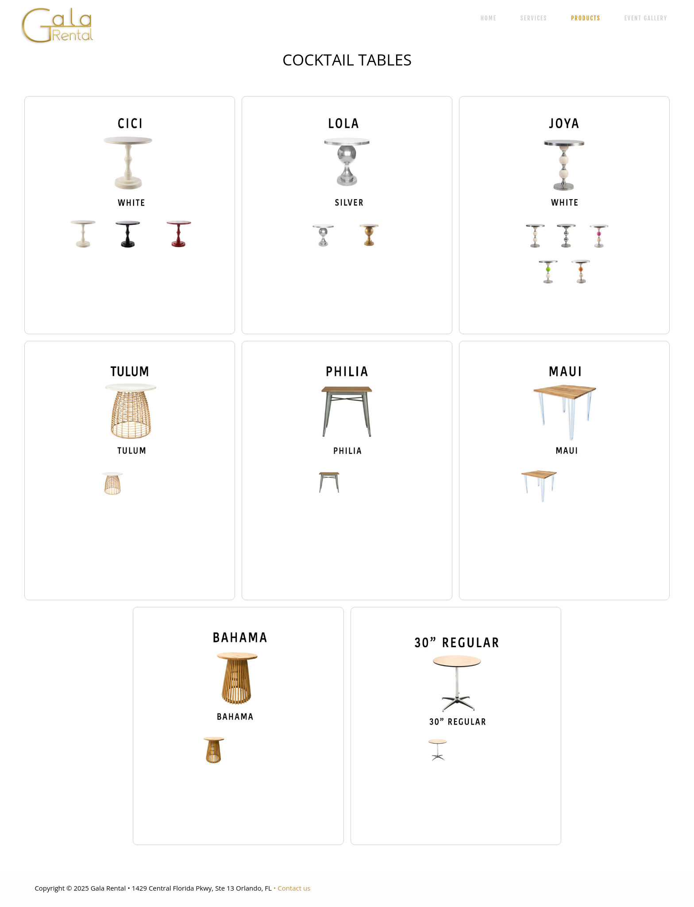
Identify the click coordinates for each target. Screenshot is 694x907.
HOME (489, 18)
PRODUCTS (585, 18)
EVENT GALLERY (646, 18)
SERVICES (533, 18)
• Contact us (292, 888)
